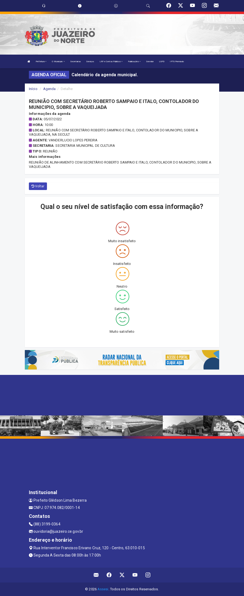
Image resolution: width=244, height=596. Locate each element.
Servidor (150, 61)
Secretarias (75, 61)
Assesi (103, 589)
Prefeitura (41, 61)
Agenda (49, 89)
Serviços (90, 61)
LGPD (161, 61)
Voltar (38, 186)
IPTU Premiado (177, 61)
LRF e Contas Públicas (111, 61)
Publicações (134, 61)
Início (33, 89)
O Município (58, 61)
